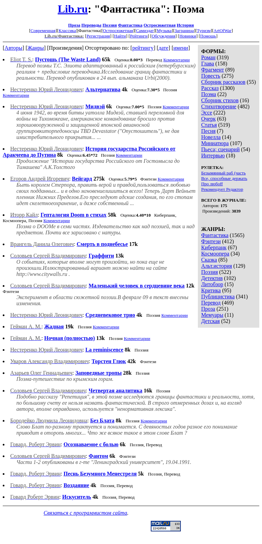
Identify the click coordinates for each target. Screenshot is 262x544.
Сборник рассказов (223, 82)
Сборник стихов (220, 100)
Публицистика (218, 296)
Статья (209, 125)
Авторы (13, 48)
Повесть (210, 76)
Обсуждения (163, 35)
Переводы (92, 25)
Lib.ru (73, 9)
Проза (74, 25)
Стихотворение (218, 106)
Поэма (208, 94)
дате (164, 48)
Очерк (208, 119)
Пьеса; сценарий (220, 149)
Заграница (184, 30)
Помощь (208, 35)
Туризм (203, 30)
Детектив (212, 278)
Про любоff (212, 183)
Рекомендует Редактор (222, 189)
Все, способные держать (224, 178)
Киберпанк (214, 247)
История (185, 25)
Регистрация (98, 35)
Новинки (187, 35)
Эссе (206, 112)
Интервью (213, 155)
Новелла (211, 137)
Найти (120, 35)
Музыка (164, 30)
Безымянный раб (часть (223, 172)
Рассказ (210, 88)
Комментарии (176, 59)
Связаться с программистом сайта (85, 513)
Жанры (35, 48)
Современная (43, 30)
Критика (211, 290)
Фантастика (130, 25)
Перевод (211, 303)
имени (180, 48)
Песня (208, 131)
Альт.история (216, 266)
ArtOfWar (222, 30)
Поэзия (109, 25)
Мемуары (212, 315)
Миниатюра (215, 143)
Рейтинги (139, 35)
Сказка (209, 260)
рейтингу (143, 48)
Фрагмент (212, 70)
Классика (67, 30)
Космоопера (215, 254)
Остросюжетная (160, 25)
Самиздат (145, 30)
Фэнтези (211, 241)
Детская (210, 321)
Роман (208, 57)
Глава (207, 63)
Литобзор (212, 284)
